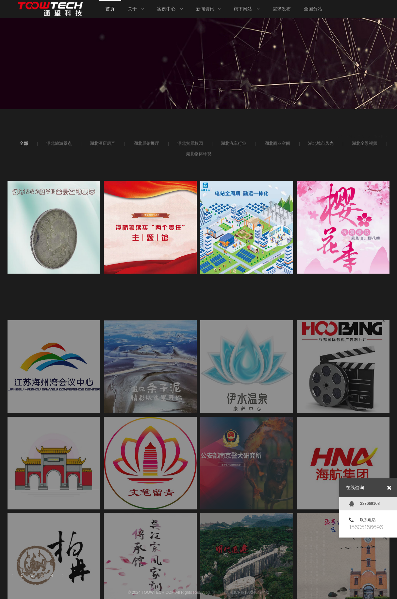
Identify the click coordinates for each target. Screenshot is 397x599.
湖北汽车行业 (232, 145)
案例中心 (382, 119)
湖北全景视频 (363, 145)
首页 (361, 119)
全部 (23, 145)
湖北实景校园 (189, 145)
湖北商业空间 (276, 145)
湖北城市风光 (320, 145)
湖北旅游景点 (58, 145)
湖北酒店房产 (101, 145)
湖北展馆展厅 (145, 145)
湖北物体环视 (197, 155)
